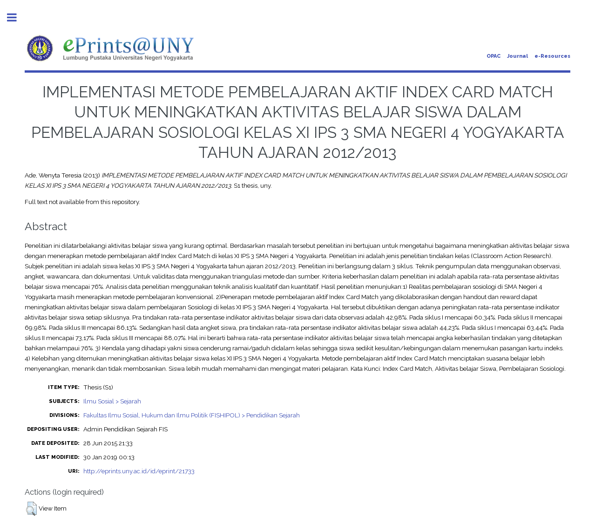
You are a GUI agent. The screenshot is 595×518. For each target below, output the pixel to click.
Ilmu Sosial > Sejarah (112, 401)
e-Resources (552, 56)
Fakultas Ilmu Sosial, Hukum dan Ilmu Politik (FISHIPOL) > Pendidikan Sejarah (191, 415)
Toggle (17, 17)
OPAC (493, 56)
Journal (517, 56)
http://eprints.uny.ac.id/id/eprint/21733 (139, 471)
